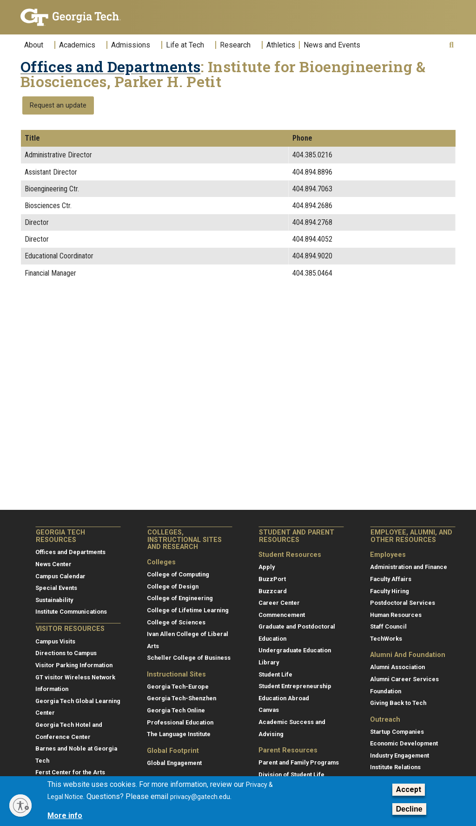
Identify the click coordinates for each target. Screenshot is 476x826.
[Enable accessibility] (20, 805)
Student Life (275, 674)
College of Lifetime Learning (188, 610)
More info (64, 815)
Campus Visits (55, 641)
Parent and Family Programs (298, 762)
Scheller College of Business (189, 657)
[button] (451, 45)
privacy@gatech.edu (200, 796)
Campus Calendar (60, 576)
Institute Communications (71, 611)
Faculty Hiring (389, 591)
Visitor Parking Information (73, 665)
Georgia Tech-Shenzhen (181, 698)
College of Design (172, 586)
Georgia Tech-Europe (178, 686)
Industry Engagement (399, 755)
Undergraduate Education (294, 650)
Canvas (268, 709)
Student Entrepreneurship (294, 686)
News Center (53, 564)
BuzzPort (272, 578)
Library (268, 662)
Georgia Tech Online (176, 710)
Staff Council (388, 626)
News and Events (332, 45)
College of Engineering (180, 598)
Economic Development (404, 743)
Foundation (385, 691)
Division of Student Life (291, 774)
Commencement (281, 614)
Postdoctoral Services (402, 602)
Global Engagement (174, 762)
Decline (409, 809)
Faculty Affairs (390, 578)
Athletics (280, 45)
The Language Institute (179, 734)
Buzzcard (272, 591)
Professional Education (180, 722)
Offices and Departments (110, 66)
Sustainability (54, 599)
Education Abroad (283, 698)
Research (235, 45)
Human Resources (396, 614)
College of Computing (178, 574)
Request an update (58, 105)
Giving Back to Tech (398, 702)
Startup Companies (397, 731)
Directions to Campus (66, 653)
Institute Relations (395, 767)
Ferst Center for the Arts (70, 772)
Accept (408, 789)
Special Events (56, 587)
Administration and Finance (408, 566)
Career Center (279, 602)
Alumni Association (397, 667)
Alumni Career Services (404, 679)
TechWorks (386, 638)
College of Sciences (176, 622)
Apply (266, 566)
